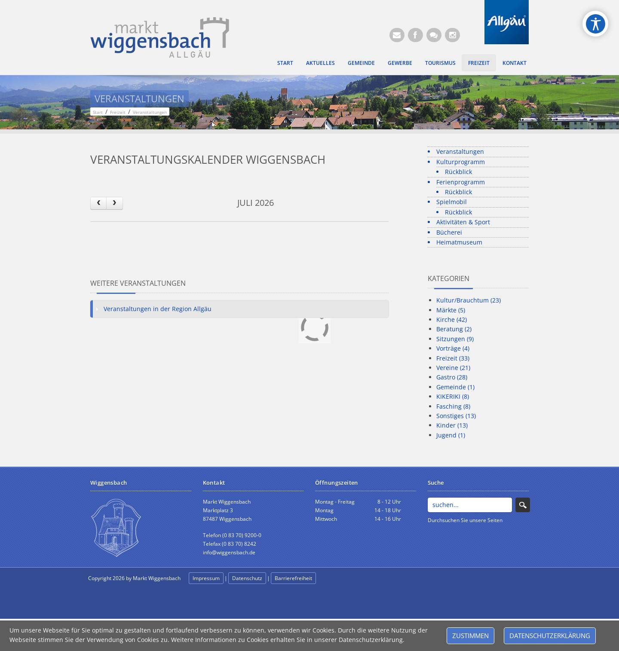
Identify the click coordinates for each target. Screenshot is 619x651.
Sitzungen (455, 339)
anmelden (336, 578)
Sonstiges (456, 416)
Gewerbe (400, 62)
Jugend (450, 435)
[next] (114, 203)
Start (285, 62)
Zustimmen (470, 635)
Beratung (454, 329)
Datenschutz (247, 578)
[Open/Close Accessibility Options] (595, 24)
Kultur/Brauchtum (468, 300)
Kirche (451, 319)
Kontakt (515, 62)
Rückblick (458, 172)
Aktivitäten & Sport (463, 222)
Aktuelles (320, 62)
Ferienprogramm (460, 182)
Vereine (453, 368)
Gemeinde (361, 62)
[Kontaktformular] (433, 35)
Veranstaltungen (460, 151)
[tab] (239, 309)
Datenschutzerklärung (549, 635)
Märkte (450, 310)
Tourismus (440, 62)
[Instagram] (452, 35)
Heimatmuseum (459, 242)
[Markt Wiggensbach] (159, 37)
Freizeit (479, 62)
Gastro (451, 377)
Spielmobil (451, 202)
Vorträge (452, 348)
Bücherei (449, 232)
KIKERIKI (452, 396)
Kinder (452, 425)
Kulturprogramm (460, 162)
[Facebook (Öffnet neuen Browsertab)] (415, 35)
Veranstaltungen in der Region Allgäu (157, 309)
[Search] (470, 505)
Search (522, 505)
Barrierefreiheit (293, 578)
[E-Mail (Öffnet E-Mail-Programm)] (396, 35)
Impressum (206, 578)
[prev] (98, 203)
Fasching (453, 406)
